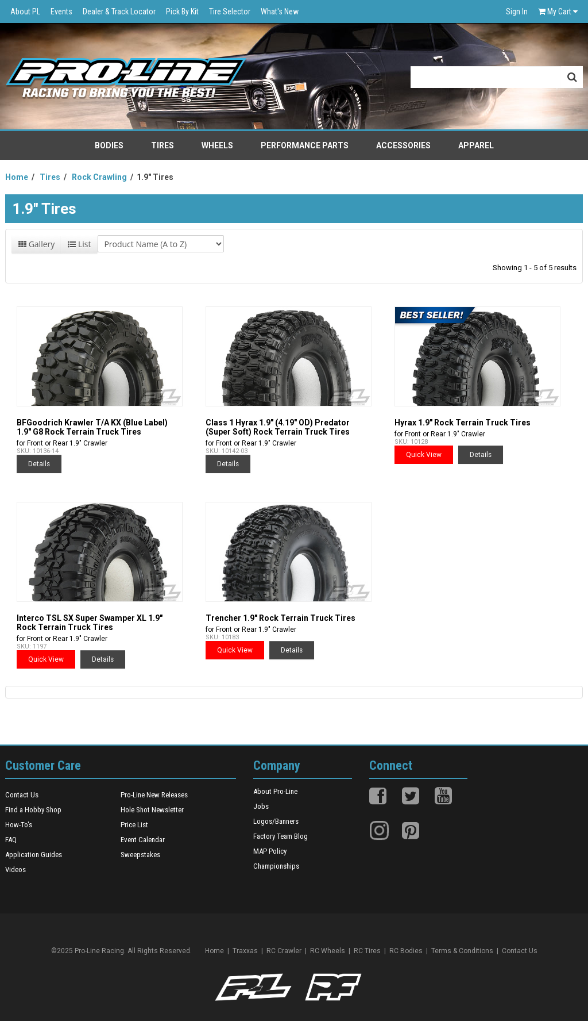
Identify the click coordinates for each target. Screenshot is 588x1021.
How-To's (18, 824)
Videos (15, 869)
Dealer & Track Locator (119, 11)
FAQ (11, 839)
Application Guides (33, 854)
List (79, 244)
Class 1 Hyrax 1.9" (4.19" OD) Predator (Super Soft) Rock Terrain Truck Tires (278, 427)
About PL (25, 11)
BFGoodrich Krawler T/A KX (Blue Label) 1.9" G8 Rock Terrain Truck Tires (92, 427)
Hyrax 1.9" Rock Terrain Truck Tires (462, 422)
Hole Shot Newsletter (152, 809)
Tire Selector (229, 11)
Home (214, 951)
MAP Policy (270, 851)
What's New (280, 11)
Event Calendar (143, 839)
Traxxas (245, 951)
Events (61, 11)
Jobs (261, 806)
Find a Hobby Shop (33, 809)
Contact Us (21, 794)
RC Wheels (327, 951)
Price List (134, 824)
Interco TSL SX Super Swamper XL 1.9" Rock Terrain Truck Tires (90, 622)
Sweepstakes (140, 854)
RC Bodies (406, 951)
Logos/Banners (276, 821)
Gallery (36, 244)
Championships (276, 866)
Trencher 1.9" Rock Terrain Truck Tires (280, 618)
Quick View (424, 455)
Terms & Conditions (462, 951)
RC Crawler (283, 951)
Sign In (517, 11)
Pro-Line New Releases (154, 794)
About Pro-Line (275, 791)
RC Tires (367, 951)
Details (39, 464)
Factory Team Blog (280, 836)
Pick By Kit (182, 11)
